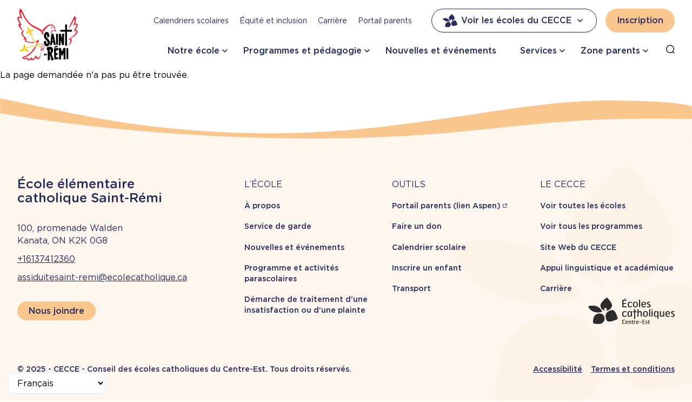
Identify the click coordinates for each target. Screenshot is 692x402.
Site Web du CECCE (578, 247)
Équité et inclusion (273, 20)
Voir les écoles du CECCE (514, 21)
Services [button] (538, 50)
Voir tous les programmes (591, 226)
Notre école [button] (193, 50)
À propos (262, 205)
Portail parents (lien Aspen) (446, 205)
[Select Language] (56, 383)
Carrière (332, 20)
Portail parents (385, 20)
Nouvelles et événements (440, 50)
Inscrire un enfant (427, 267)
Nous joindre (56, 311)
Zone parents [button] (610, 50)
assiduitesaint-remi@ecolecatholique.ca (102, 277)
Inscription (640, 20)
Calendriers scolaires (191, 20)
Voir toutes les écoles (583, 205)
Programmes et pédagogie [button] (302, 50)
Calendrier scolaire (429, 247)
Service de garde (277, 226)
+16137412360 (46, 259)
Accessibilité (557, 369)
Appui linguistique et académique (607, 267)
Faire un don (417, 226)
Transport (411, 288)
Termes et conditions (633, 369)
